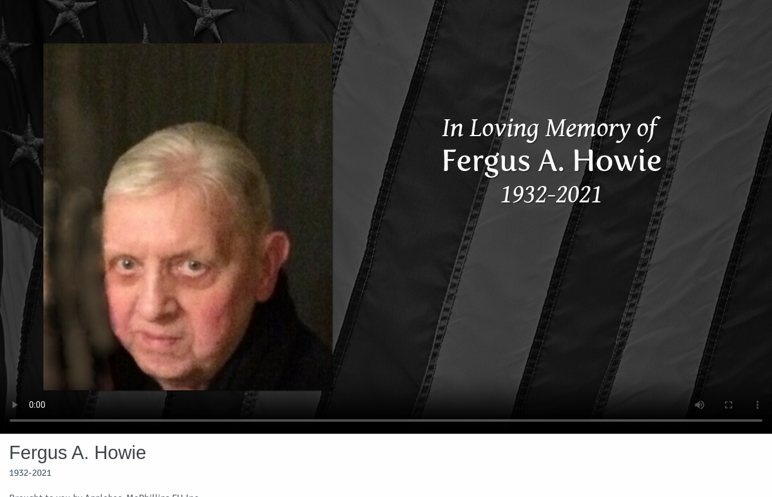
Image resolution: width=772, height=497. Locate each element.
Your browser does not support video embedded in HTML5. (386, 217)
